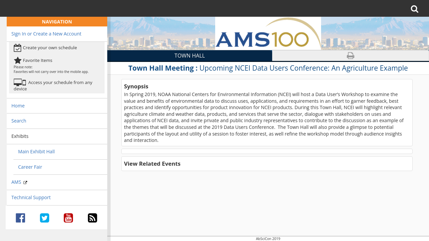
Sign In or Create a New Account (46, 33)
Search (18, 120)
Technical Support (31, 197)
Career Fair (30, 167)
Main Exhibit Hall (36, 151)
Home (18, 105)
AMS (19, 182)
